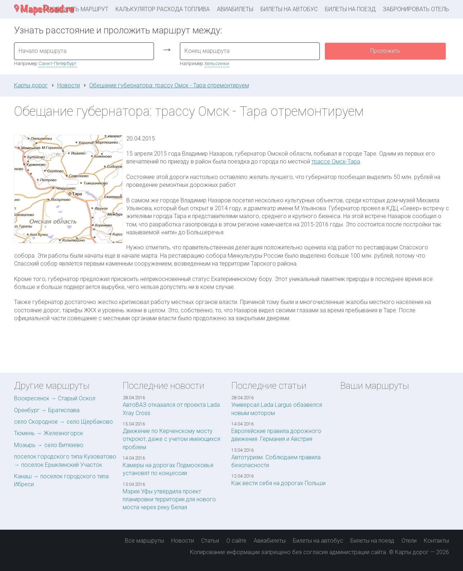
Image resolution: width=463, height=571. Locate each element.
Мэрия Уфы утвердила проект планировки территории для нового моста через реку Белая (169, 499)
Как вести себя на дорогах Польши (278, 483)
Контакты (436, 540)
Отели (409, 540)
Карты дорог (31, 85)
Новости (68, 85)
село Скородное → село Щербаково (63, 421)
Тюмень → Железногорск (48, 433)
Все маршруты (144, 540)
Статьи (210, 540)
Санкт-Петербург (57, 63)
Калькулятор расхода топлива (162, 9)
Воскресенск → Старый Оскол (54, 398)
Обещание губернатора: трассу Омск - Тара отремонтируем (169, 85)
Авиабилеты (235, 9)
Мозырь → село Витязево (48, 445)
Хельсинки (216, 63)
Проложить (385, 50)
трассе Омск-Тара (336, 161)
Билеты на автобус (289, 9)
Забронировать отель (416, 9)
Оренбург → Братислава (47, 410)
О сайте (236, 540)
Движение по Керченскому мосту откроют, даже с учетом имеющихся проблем (171, 439)
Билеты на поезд (350, 9)
